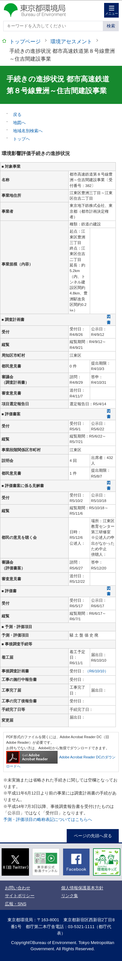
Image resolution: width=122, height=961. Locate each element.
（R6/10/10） (96, 671)
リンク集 (69, 895)
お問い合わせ (17, 887)
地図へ (19, 122)
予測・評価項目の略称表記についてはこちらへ (47, 819)
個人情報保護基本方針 (82, 887)
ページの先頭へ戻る (93, 835)
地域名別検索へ (28, 130)
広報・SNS (15, 903)
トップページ (25, 41)
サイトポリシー (19, 895)
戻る (17, 114)
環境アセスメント (71, 41)
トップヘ (21, 138)
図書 (109, 319)
